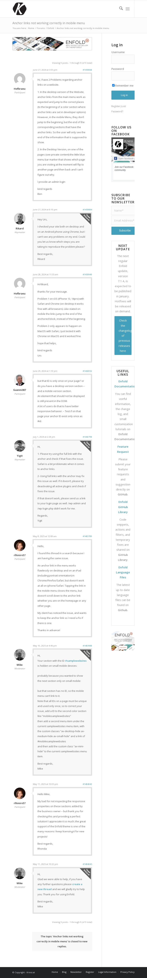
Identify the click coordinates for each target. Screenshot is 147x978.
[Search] (119, 8)
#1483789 (87, 536)
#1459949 (87, 274)
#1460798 (87, 436)
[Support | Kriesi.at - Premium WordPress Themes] (19, 8)
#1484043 (87, 784)
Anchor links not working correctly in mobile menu (48, 23)
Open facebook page (126, 158)
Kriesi (128, 141)
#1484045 (87, 864)
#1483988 (87, 645)
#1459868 (87, 69)
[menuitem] (119, 8)
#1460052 (87, 371)
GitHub (122, 494)
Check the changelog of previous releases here (125, 335)
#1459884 (87, 209)
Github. (123, 610)
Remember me (122, 85)
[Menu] (128, 9)
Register (115, 106)
